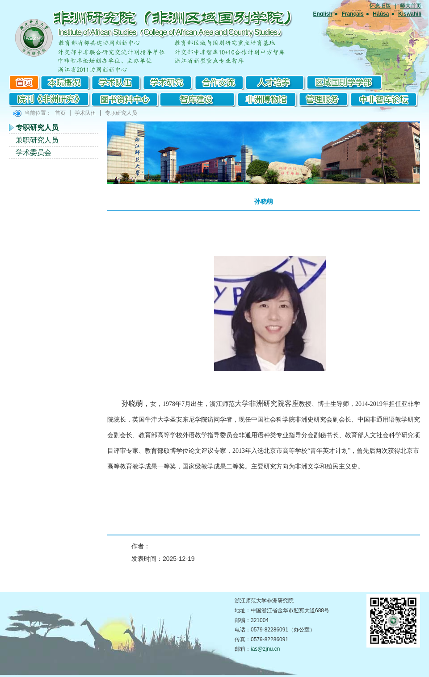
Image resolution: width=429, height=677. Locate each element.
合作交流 (220, 82)
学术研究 (168, 82)
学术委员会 (33, 152)
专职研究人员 (121, 113)
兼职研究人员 (37, 140)
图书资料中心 (125, 99)
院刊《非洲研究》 (50, 99)
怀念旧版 (380, 6)
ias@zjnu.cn (265, 649)
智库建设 (199, 99)
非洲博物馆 (268, 99)
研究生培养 (276, 82)
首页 (24, 82)
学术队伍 (117, 82)
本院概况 (66, 82)
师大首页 (410, 6)
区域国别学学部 (344, 82)
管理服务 (324, 99)
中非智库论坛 (383, 99)
